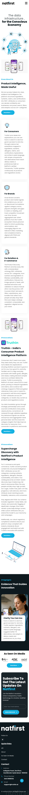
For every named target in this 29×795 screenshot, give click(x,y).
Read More (9, 112)
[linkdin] (2, 739)
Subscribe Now (10, 712)
